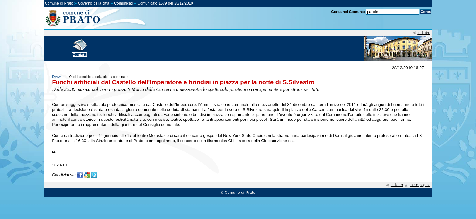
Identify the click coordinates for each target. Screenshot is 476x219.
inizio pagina (420, 185)
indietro (423, 32)
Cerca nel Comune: (348, 12)
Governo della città (93, 3)
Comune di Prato (59, 3)
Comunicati (123, 3)
